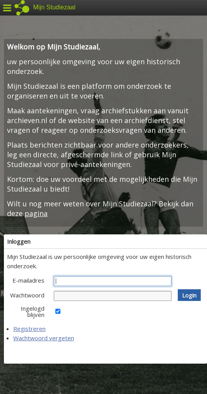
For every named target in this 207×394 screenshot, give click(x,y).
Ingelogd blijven (32, 311)
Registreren (29, 328)
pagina (36, 213)
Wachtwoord (27, 295)
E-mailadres (28, 280)
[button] (189, 295)
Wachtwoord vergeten (43, 338)
